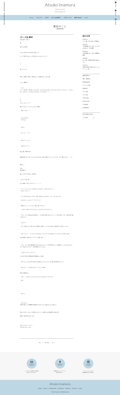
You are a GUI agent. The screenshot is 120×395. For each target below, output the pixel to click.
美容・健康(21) (86, 78)
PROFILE (68, 388)
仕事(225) (85, 88)
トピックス (39, 17)
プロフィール (68, 17)
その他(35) (85, 104)
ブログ (47, 17)
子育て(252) (85, 98)
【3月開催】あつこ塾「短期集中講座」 (91, 53)
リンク (86, 17)
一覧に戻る (46, 342)
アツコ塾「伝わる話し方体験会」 (91, 40)
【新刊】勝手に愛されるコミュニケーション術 (91, 67)
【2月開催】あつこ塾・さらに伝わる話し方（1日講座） (91, 46)
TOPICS (45, 388)
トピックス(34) (86, 85)
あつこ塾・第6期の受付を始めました (91, 60)
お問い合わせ (78, 17)
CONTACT (74, 388)
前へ (40, 342)
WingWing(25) (86, 82)
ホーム (31, 17)
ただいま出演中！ (56, 17)
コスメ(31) (85, 94)
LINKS (80, 388)
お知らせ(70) (85, 101)
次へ (53, 342)
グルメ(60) (85, 91)
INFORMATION (52, 388)
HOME (39, 388)
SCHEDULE (61, 388)
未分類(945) (85, 107)
